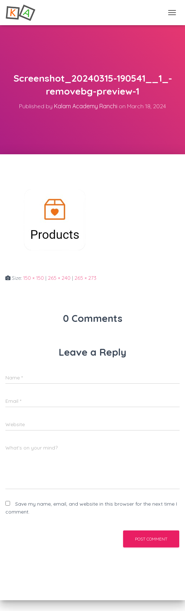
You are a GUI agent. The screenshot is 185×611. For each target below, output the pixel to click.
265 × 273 (85, 278)
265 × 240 (59, 278)
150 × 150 (33, 278)
